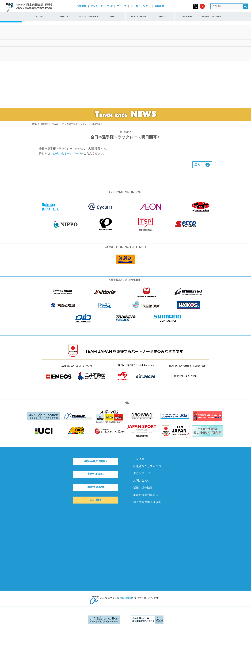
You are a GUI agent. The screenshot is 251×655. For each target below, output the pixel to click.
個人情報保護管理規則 (147, 502)
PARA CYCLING (211, 16)
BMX (113, 16)
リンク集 (138, 459)
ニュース (122, 6)
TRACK (64, 16)
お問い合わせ (141, 480)
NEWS (55, 124)
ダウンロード (141, 473)
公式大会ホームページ (67, 153)
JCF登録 (81, 6)
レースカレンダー (140, 6)
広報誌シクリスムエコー (148, 466)
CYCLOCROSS (138, 16)
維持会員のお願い (95, 461)
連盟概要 (159, 6)
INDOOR (187, 16)
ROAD (39, 16)
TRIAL (162, 16)
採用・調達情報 (143, 487)
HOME (34, 124)
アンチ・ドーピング (102, 6)
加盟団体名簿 (95, 487)
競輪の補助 (126, 597)
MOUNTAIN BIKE (89, 16)
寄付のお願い (95, 474)
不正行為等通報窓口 (145, 494)
